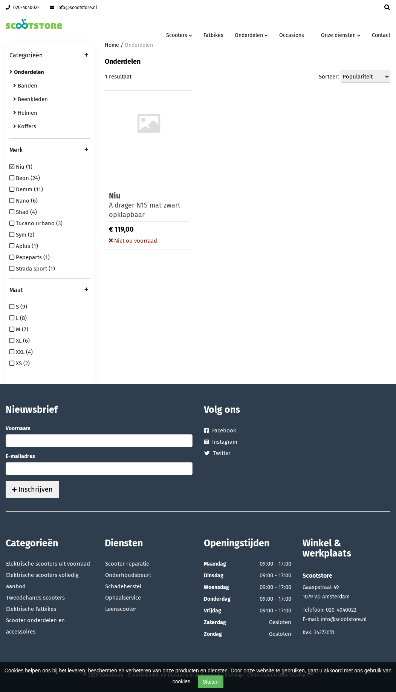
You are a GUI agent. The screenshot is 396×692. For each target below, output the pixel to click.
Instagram (220, 441)
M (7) (18, 329)
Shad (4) (23, 212)
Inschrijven (32, 489)
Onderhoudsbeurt (128, 575)
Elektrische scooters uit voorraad (48, 563)
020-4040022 (23, 7)
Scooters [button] (179, 35)
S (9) (18, 306)
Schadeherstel (123, 586)
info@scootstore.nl (73, 7)
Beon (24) (24, 178)
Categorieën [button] (49, 56)
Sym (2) (21, 234)
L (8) (18, 318)
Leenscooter (120, 609)
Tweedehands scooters (35, 597)
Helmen (25, 112)
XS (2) (19, 363)
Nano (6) (23, 200)
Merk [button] (49, 150)
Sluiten (211, 682)
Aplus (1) (23, 246)
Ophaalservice (123, 597)
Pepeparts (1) (29, 257)
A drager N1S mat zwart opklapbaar (148, 205)
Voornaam (18, 428)
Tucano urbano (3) (36, 223)
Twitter (217, 453)
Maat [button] (49, 290)
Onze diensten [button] (341, 35)
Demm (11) (26, 189)
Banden (25, 85)
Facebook (220, 430)
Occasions (291, 35)
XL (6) (19, 340)
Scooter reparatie (127, 563)
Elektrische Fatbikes (31, 609)
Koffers (24, 126)
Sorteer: (329, 76)
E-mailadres (20, 456)
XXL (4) (21, 352)
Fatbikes (213, 35)
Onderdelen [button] (251, 35)
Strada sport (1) (32, 268)
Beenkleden (30, 99)
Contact (381, 35)
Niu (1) (20, 166)
